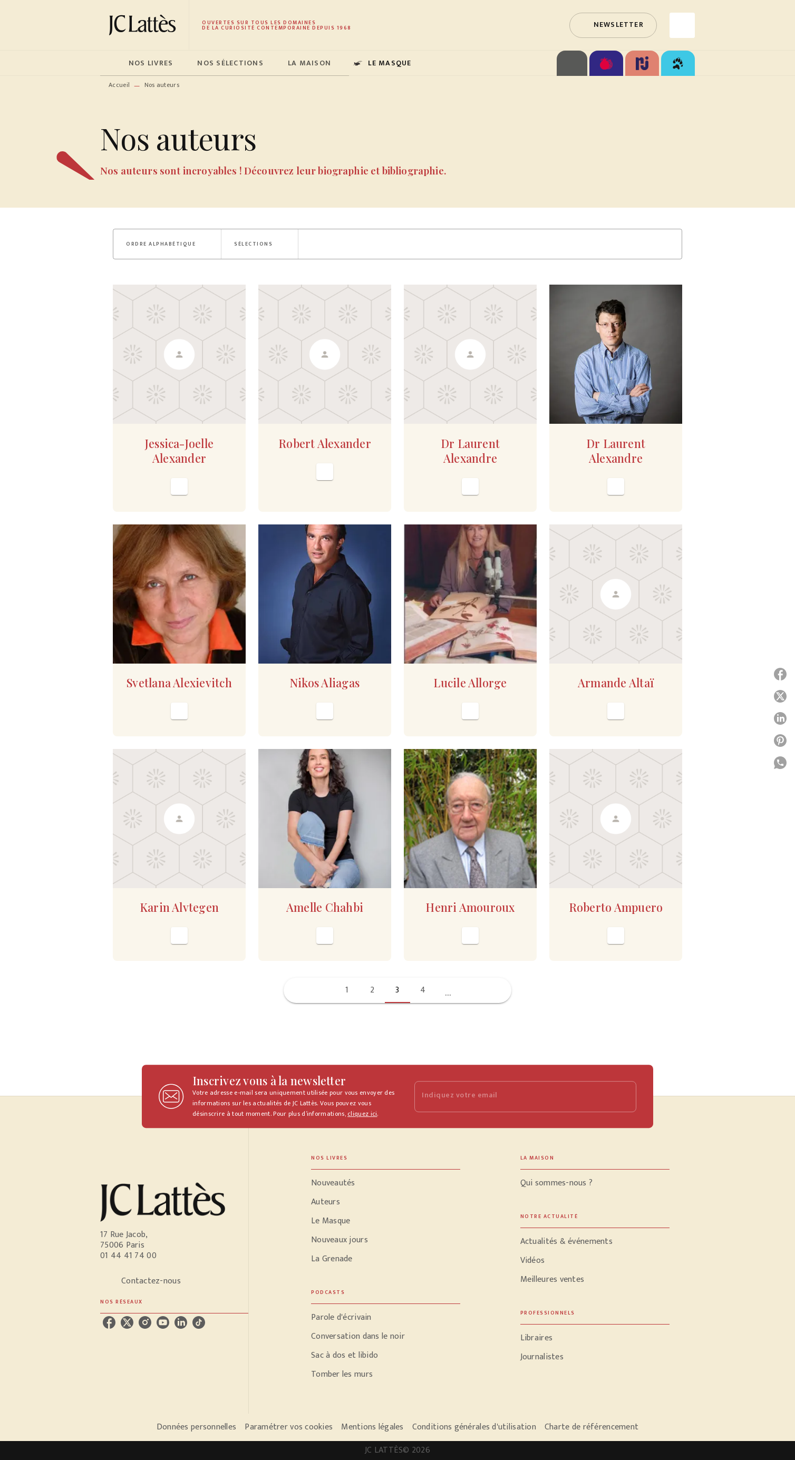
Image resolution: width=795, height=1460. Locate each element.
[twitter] (127, 1322)
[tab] (111, 63)
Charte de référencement (591, 1427)
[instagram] (145, 1322)
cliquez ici (362, 1113)
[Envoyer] (623, 1096)
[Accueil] (144, 25)
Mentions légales (372, 1427)
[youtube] (163, 1322)
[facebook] (109, 1322)
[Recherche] (682, 25)
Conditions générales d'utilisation (474, 1427)
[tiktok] (199, 1322)
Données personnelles (196, 1427)
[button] (613, 25)
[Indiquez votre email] (512, 1096)
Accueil (119, 85)
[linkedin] (181, 1322)
